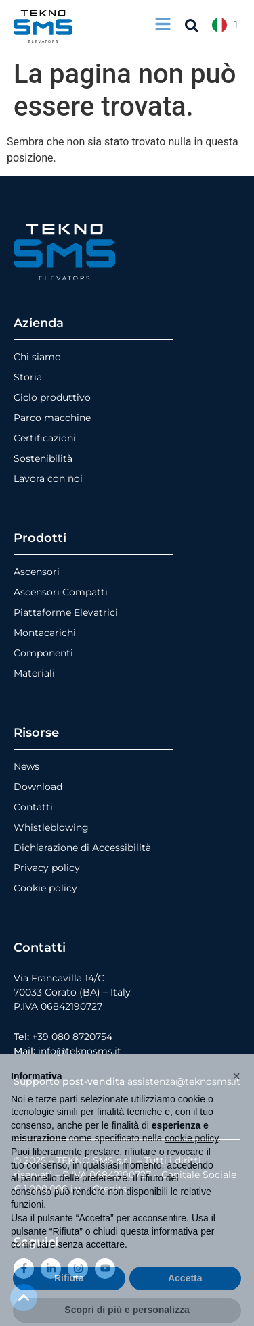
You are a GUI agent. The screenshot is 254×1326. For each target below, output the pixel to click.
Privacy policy (47, 868)
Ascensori (37, 572)
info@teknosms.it (79, 1051)
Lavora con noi (48, 478)
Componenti (43, 653)
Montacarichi (45, 633)
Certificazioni (45, 438)
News (26, 766)
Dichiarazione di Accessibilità (82, 847)
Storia (28, 377)
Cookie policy (45, 888)
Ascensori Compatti (61, 592)
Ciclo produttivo (52, 397)
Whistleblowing (51, 827)
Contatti (33, 807)
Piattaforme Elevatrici (66, 612)
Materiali (34, 673)
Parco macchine (52, 418)
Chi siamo (37, 357)
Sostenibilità (43, 458)
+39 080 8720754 (72, 1037)
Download (38, 787)
